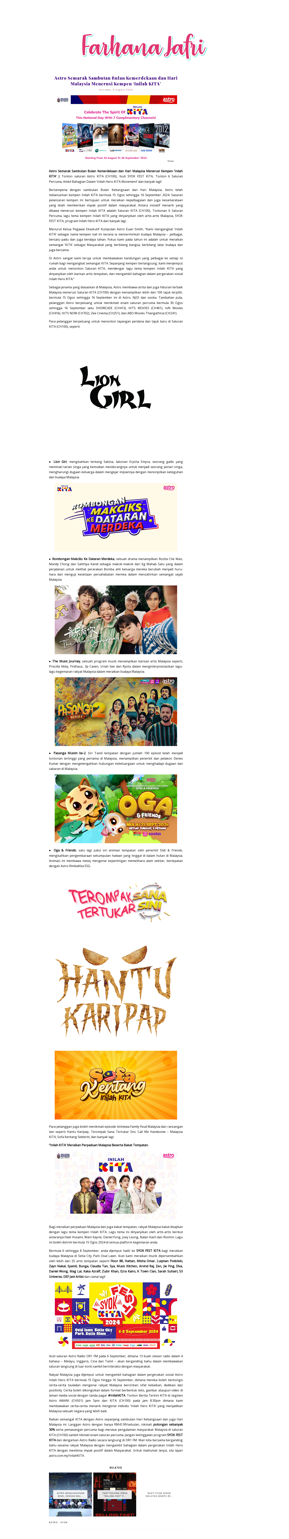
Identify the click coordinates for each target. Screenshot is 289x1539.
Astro (53, 1522)
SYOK (64, 1522)
